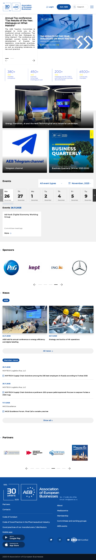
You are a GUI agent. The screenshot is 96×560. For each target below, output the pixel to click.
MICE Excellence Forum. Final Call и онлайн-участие (26, 411)
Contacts (6, 509)
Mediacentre (62, 511)
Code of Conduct (9, 517)
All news (48, 351)
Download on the (11, 544)
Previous (6, 60)
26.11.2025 (16, 208)
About (59, 505)
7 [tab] (64, 468)
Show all (48, 420)
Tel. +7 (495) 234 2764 (68, 497)
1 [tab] (7, 58)
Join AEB (64, 7)
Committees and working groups (71, 521)
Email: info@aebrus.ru (68, 499)
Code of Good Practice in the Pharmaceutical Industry (26, 522)
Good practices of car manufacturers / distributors (24, 527)
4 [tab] (56, 284)
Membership (62, 516)
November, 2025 (79, 183)
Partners (6, 504)
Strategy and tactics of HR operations (64, 339)
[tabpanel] (20, 35)
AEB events (62, 526)
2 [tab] (12, 58)
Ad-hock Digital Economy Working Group (21, 215)
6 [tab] (58, 468)
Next (33, 60)
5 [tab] (53, 468)
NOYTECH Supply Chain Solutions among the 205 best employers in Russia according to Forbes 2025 (46, 376)
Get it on (12, 537)
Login (50, 7)
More (7, 233)
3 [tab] (50, 284)
